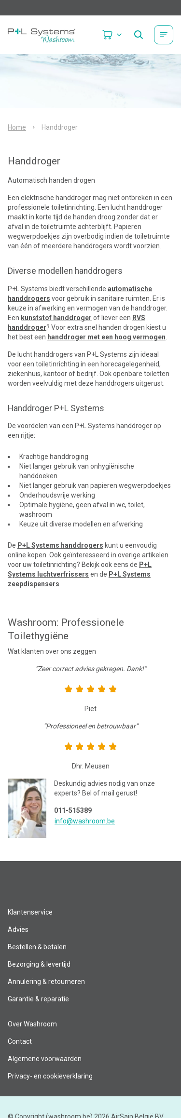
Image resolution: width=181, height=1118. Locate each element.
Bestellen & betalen (37, 947)
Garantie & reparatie (38, 999)
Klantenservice (30, 912)
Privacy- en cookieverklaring (50, 1076)
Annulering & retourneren (46, 981)
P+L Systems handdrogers (60, 545)
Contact (20, 1041)
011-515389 (73, 810)
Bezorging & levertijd (39, 964)
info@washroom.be (85, 821)
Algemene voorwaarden (45, 1059)
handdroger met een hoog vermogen (106, 337)
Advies (18, 929)
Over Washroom (32, 1024)
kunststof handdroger (56, 318)
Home (17, 127)
